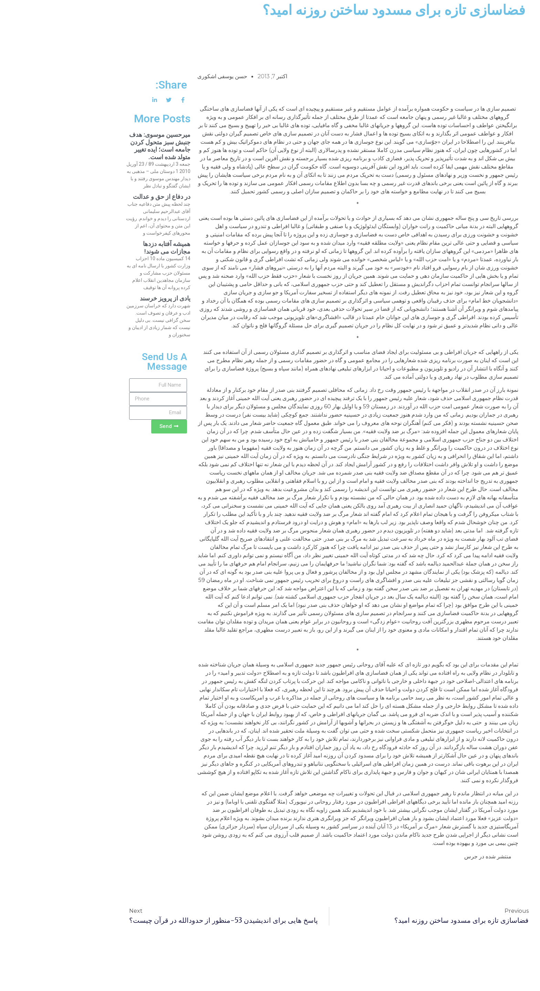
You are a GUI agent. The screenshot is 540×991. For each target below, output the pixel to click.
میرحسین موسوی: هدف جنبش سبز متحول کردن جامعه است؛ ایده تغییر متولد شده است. (101, 146)
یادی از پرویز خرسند (106, 298)
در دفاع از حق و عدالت (103, 196)
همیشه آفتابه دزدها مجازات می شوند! (108, 247)
